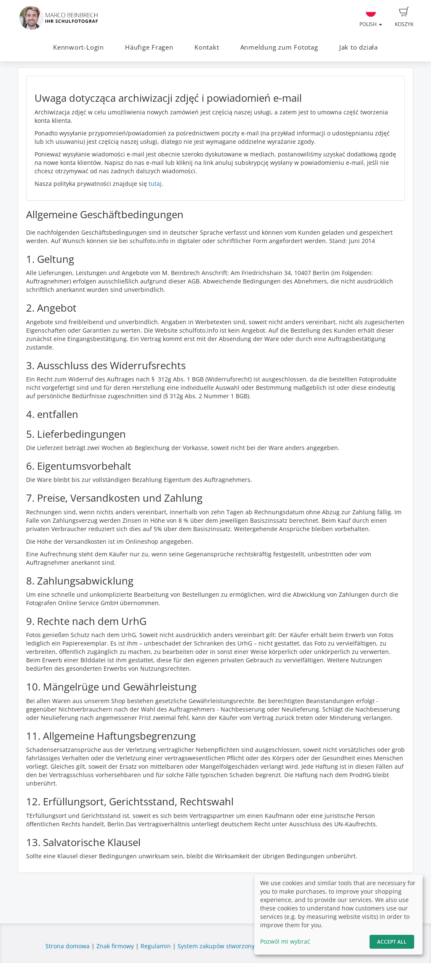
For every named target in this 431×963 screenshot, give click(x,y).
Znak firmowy (116, 946)
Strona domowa (67, 946)
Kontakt (206, 47)
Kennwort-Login (78, 47)
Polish (370, 17)
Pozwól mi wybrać (285, 941)
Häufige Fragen (149, 47)
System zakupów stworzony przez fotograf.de (241, 946)
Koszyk (404, 17)
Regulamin (156, 946)
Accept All (392, 941)
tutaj (155, 184)
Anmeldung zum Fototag (279, 47)
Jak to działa (358, 47)
